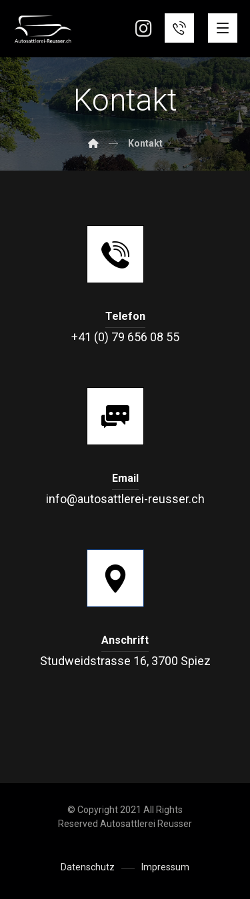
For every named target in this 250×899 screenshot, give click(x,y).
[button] (222, 28)
